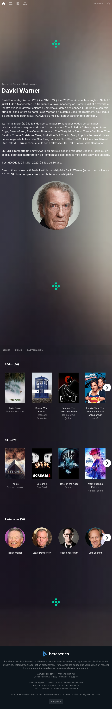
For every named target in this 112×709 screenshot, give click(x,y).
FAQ (55, 677)
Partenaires (35, 350)
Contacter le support (68, 677)
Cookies (50, 682)
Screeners (63, 685)
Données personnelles (73, 682)
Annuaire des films (66, 674)
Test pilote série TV (43, 688)
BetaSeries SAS (40, 685)
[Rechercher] (109, 3)
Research (74, 685)
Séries (16, 84)
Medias (53, 685)
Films (18, 350)
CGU (58, 682)
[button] (15, 542)
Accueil (6, 84)
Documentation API (43, 677)
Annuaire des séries (46, 674)
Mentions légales (36, 682)
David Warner (30, 84)
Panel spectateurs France (66, 688)
